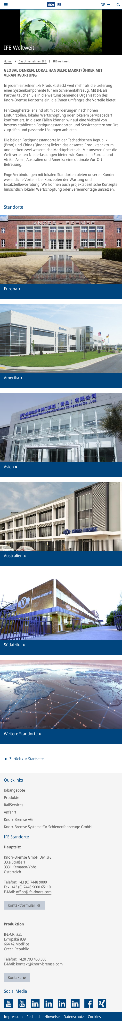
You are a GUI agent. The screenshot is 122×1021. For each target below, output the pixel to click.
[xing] (102, 1003)
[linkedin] (35, 1003)
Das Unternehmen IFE (32, 61)
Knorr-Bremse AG (18, 819)
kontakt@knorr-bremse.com (39, 964)
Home (8, 61)
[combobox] (105, 4)
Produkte (11, 797)
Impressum (13, 1016)
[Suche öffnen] (118, 4)
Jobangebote (14, 790)
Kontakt (17, 977)
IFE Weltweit (19, 47)
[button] (6, 4)
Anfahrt (10, 812)
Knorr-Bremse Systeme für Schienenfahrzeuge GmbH (48, 826)
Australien (13, 556)
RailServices (13, 804)
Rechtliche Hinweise (43, 1016)
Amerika (11, 378)
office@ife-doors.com (33, 891)
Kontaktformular (24, 905)
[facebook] (88, 1003)
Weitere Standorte (21, 733)
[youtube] (8, 1003)
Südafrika (13, 645)
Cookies (94, 1016)
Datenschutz (74, 1016)
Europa (10, 289)
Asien (9, 467)
